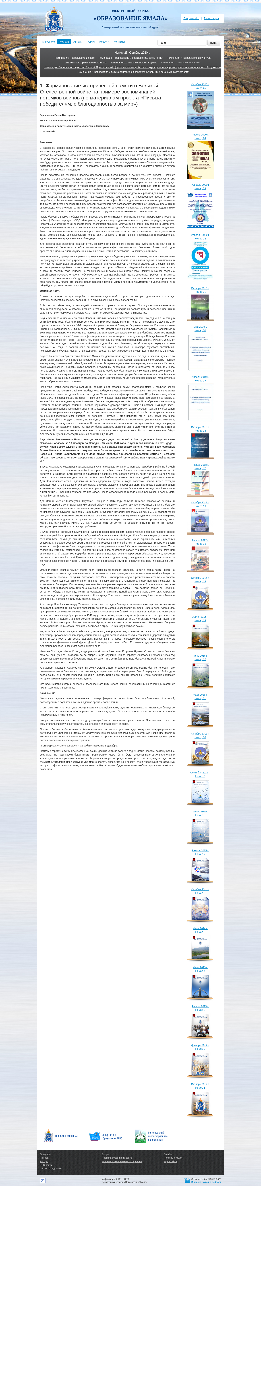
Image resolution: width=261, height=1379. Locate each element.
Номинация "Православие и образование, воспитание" (130, 57)
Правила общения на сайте (117, 1157)
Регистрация (211, 18)
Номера (64, 41)
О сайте (168, 1154)
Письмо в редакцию (50, 1168)
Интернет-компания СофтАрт (206, 1182)
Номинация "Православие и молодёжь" (134, 62)
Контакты (119, 41)
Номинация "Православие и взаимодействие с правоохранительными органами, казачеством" (133, 71)
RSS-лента (46, 1165)
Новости (104, 41)
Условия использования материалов (122, 1161)
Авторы (77, 41)
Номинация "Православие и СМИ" (181, 62)
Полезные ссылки (173, 1157)
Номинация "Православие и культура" (189, 57)
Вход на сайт (191, 18)
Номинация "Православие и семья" (86, 62)
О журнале (48, 41)
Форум (91, 41)
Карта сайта (170, 1161)
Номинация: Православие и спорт (75, 57)
